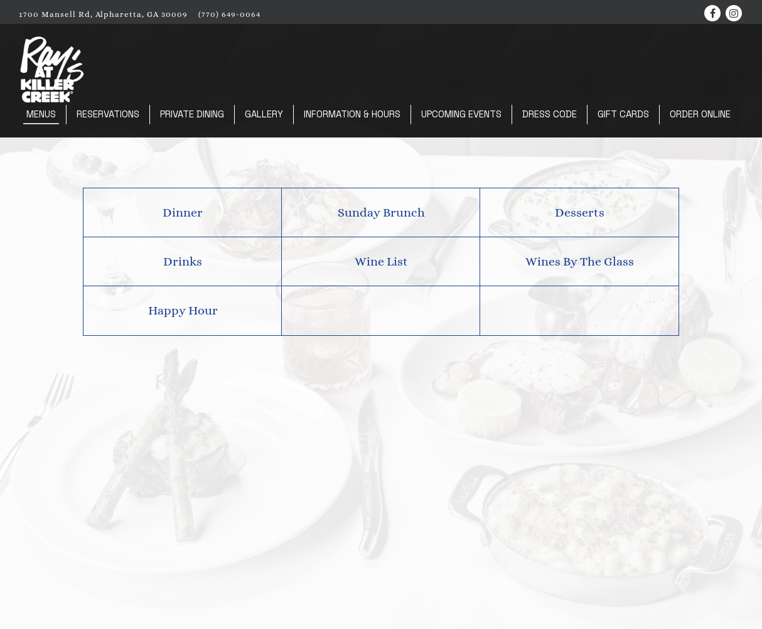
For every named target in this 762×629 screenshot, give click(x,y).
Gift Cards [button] (623, 114)
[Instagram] (734, 13)
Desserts (579, 212)
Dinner (183, 212)
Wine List (381, 261)
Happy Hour (183, 310)
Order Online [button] (700, 114)
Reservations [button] (108, 114)
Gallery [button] (264, 114)
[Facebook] (712, 13)
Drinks (182, 261)
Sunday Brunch (381, 212)
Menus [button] (41, 114)
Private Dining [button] (192, 114)
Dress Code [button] (549, 114)
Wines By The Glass (579, 261)
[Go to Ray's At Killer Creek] (103, 14)
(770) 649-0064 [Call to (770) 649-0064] (229, 14)
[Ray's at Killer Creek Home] (52, 68)
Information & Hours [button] (352, 114)
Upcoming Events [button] (461, 114)
